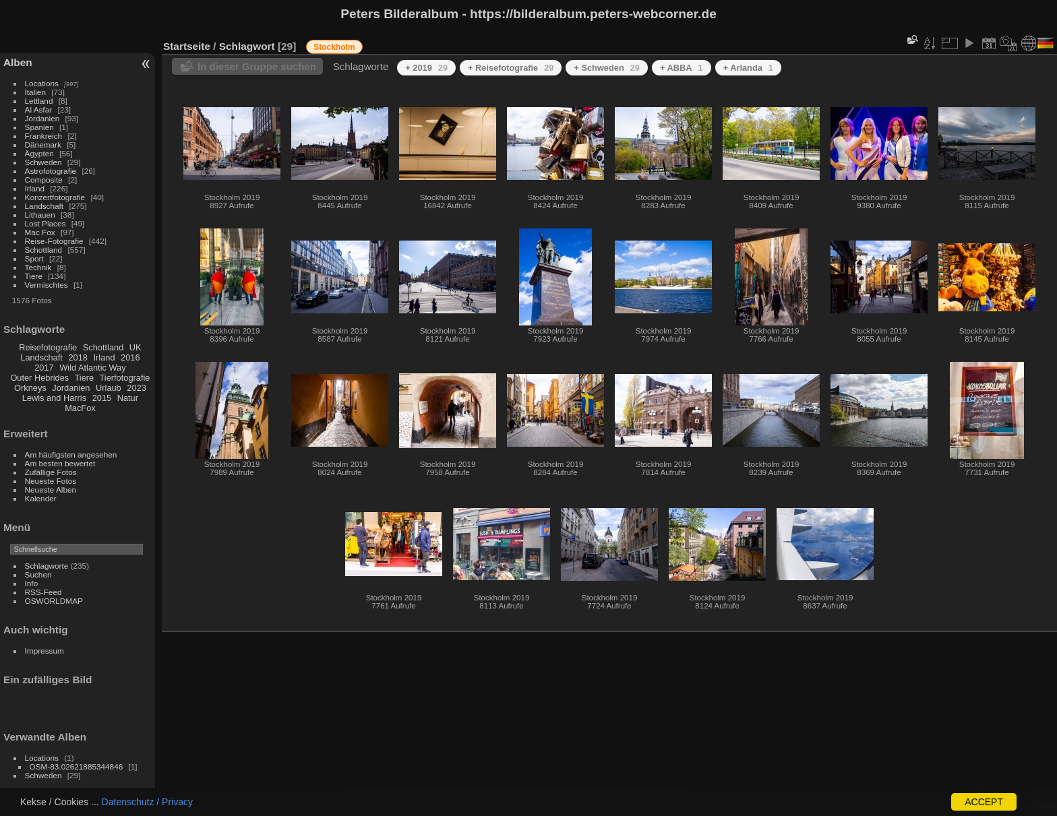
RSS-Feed (43, 592)
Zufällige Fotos (51, 472)
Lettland (39, 100)
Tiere (33, 276)
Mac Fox (40, 232)
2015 (101, 398)
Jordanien (42, 118)
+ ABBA (681, 68)
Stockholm (334, 47)
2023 (136, 388)
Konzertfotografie (55, 197)
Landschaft (44, 205)
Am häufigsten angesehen (71, 454)
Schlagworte (47, 565)
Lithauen (40, 214)
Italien (35, 92)
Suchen (38, 574)
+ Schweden (607, 68)
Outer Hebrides (39, 378)
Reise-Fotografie (54, 241)
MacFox (80, 408)
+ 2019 (426, 68)
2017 (43, 368)
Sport (34, 258)
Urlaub (108, 388)
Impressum (44, 650)
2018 (77, 357)
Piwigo (1043, 805)
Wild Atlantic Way (92, 368)
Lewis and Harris (54, 398)
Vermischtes (46, 284)
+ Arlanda (748, 68)
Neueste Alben (51, 489)
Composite (44, 179)
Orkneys (30, 388)
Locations (42, 83)
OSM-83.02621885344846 (76, 766)
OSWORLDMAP (54, 600)
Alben (17, 62)
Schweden (43, 162)
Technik (38, 267)
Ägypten (39, 153)
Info (31, 583)
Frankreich (44, 135)
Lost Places (45, 223)
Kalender (41, 498)
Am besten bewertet (60, 463)
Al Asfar (39, 109)
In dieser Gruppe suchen (257, 66)
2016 (130, 357)
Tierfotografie (125, 378)
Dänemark (43, 144)
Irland (34, 188)
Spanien (39, 127)
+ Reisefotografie (510, 68)
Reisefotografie (48, 347)
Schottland (44, 249)
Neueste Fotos (51, 480)
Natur (127, 398)
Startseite (186, 46)
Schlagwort (247, 46)
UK (135, 347)
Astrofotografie (51, 170)
